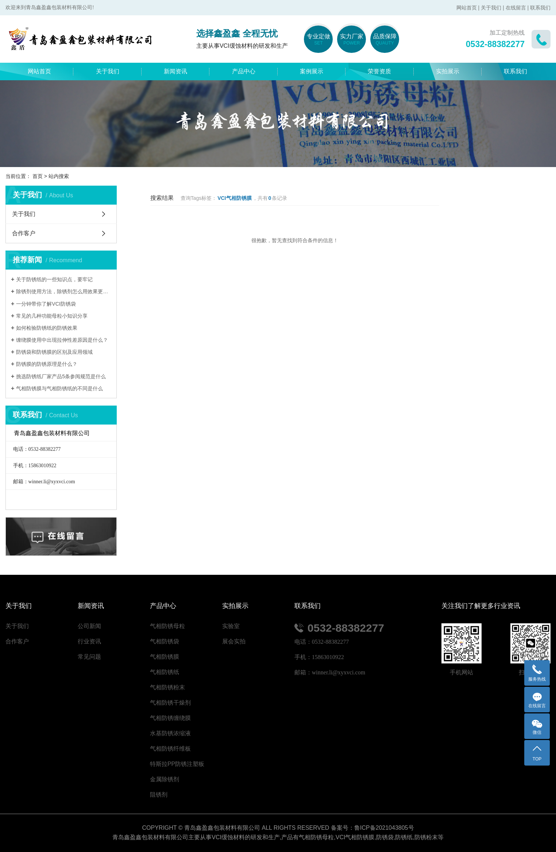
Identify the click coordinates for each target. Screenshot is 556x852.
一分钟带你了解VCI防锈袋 (46, 304)
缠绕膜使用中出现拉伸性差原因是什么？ (62, 340)
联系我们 (540, 8)
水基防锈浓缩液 (170, 733)
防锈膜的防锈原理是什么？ (46, 364)
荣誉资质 (379, 71)
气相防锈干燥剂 (170, 703)
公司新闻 (89, 626)
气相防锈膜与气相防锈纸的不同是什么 (59, 388)
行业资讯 (89, 641)
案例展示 (311, 71)
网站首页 (466, 8)
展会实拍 (234, 641)
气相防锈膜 (164, 657)
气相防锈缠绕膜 (170, 718)
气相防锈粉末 (167, 687)
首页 (37, 176)
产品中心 (243, 71)
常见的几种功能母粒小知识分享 (52, 316)
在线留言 (516, 8)
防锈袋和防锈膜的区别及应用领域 (54, 352)
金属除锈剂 (164, 779)
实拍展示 (447, 71)
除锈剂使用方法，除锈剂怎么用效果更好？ (63, 291)
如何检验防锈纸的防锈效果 (46, 328)
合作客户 (23, 233)
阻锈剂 (158, 794)
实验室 (231, 626)
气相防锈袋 (164, 641)
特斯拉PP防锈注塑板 (177, 764)
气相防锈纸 (164, 672)
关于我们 (491, 8)
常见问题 (89, 657)
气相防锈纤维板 (170, 749)
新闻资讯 (175, 71)
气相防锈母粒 (167, 626)
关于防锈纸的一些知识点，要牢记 (54, 279)
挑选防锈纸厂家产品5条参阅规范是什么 (61, 376)
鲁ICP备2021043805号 (384, 828)
